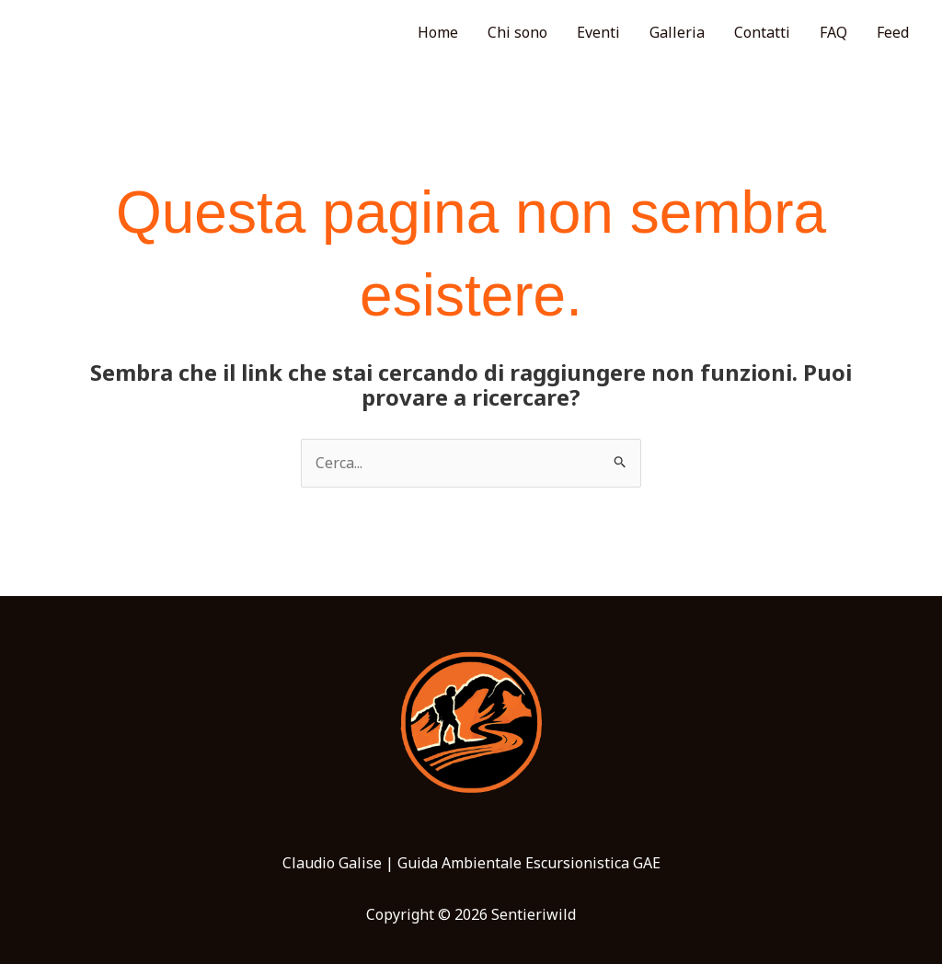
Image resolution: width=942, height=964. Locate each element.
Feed (893, 32)
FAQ (833, 32)
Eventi (598, 32)
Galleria (677, 32)
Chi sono (517, 32)
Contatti (762, 32)
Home (438, 32)
